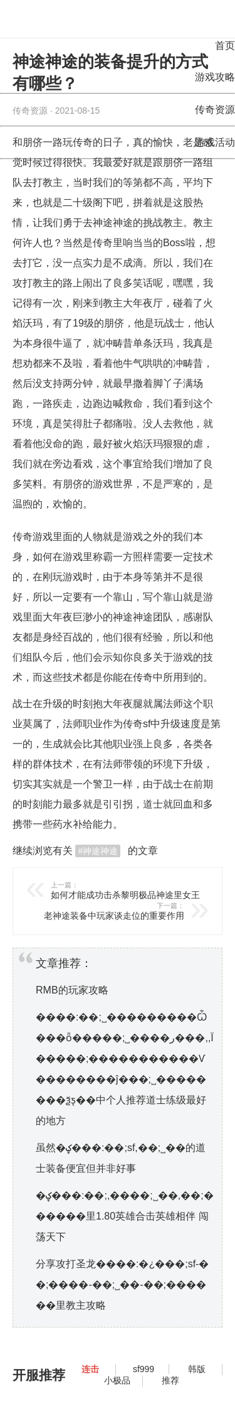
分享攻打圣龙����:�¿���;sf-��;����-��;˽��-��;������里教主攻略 (122, 1284)
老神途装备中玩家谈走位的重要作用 (92, 911)
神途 (123, 617)
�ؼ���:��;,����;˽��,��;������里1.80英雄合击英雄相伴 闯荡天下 (125, 1216)
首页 (225, 45)
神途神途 (113, 222)
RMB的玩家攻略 (72, 990)
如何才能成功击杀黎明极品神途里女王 (142, 890)
